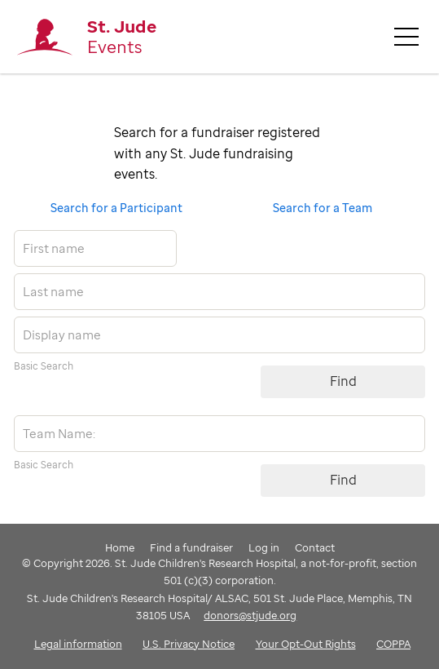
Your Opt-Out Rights (306, 643)
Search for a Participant (116, 207)
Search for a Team (322, 207)
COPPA (393, 643)
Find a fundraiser (191, 547)
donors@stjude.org (250, 615)
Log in (263, 547)
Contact (315, 547)
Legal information (78, 643)
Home (119, 547)
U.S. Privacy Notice (189, 643)
